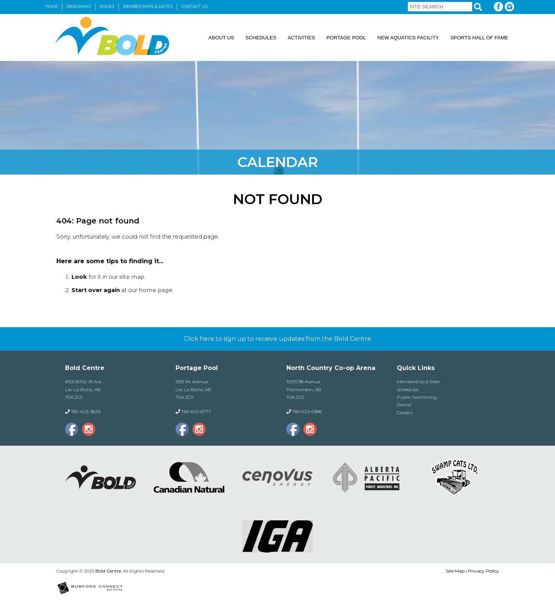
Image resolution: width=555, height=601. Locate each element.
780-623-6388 (307, 411)
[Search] (478, 7)
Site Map (455, 571)
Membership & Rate (418, 381)
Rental (404, 404)
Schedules (261, 38)
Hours (106, 6)
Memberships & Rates (148, 6)
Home (51, 6)
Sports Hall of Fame (479, 38)
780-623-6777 (196, 411)
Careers (405, 412)
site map (132, 276)
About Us (221, 38)
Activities (301, 38)
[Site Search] (440, 6)
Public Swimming (417, 397)
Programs (79, 6)
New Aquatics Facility (408, 38)
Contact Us (194, 6)
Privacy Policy (483, 571)
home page (156, 290)
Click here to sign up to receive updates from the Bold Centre (277, 338)
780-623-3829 (85, 411)
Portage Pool (346, 38)
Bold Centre (108, 571)
